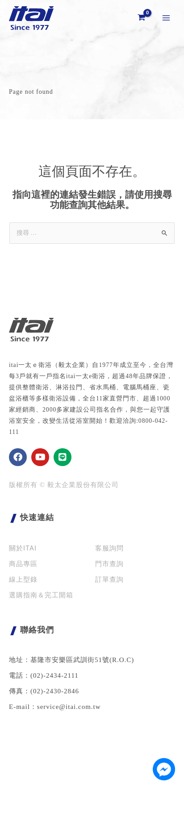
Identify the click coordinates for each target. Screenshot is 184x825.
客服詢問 (109, 548)
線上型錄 (23, 579)
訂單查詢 (109, 579)
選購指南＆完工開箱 (41, 595)
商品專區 (23, 564)
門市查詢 (109, 564)
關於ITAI (23, 548)
